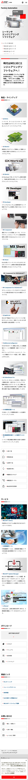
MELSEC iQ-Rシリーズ (10, 46)
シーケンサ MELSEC (7, 43)
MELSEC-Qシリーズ (9, 51)
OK (14, 777)
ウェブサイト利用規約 (9, 773)
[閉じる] (26, 760)
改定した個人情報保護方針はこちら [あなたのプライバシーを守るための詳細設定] (18, 765)
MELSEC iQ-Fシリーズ (10, 49)
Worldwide (22, 2)
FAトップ (3, 750)
